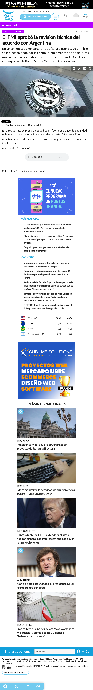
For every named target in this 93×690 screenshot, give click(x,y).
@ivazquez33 (34, 125)
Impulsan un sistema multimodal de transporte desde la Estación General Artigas (46, 265)
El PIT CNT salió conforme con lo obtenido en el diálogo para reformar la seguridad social (48, 307)
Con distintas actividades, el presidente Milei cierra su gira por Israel (45, 585)
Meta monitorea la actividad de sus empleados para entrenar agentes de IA (46, 491)
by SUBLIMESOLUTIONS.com (15, 673)
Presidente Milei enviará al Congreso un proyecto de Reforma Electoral (42, 446)
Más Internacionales (47, 404)
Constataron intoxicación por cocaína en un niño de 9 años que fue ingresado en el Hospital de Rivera (47, 274)
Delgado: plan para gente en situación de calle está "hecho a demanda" (46, 249)
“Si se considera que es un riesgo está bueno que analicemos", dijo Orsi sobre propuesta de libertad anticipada (47, 228)
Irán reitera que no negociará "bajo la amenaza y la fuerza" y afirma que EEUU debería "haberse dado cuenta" (45, 632)
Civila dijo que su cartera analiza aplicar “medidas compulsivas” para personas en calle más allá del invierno (48, 239)
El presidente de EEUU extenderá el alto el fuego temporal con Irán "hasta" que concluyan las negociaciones (45, 538)
